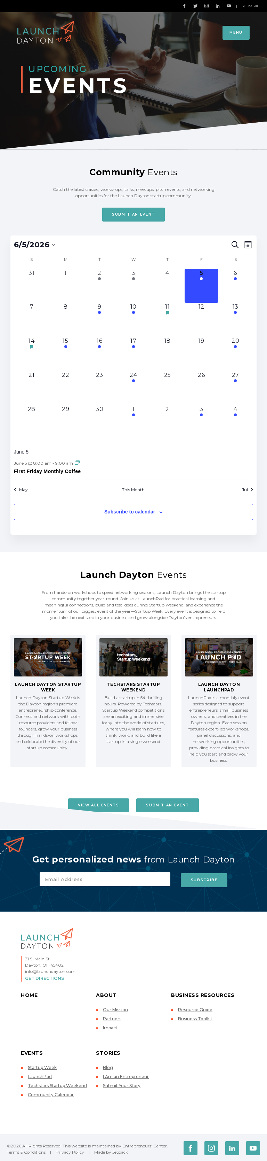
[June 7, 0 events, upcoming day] (32, 320)
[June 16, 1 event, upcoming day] (99, 354)
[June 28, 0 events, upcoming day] (32, 422)
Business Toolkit (195, 1017)
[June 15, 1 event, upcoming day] (66, 354)
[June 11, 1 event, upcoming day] (168, 320)
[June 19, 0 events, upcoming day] (202, 354)
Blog (108, 1066)
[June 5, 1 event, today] (202, 286)
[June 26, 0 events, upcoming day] (202, 388)
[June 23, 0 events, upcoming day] (99, 388)
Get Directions (44, 977)
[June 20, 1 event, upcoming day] (235, 354)
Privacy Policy (70, 1150)
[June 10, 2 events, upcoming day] (133, 320)
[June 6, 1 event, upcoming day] (235, 286)
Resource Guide (195, 1008)
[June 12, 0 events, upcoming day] (202, 320)
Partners (112, 1017)
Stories (108, 1051)
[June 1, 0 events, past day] (66, 286)
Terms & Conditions (26, 1150)
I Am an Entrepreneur (126, 1075)
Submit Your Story (121, 1084)
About (106, 994)
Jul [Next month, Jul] (247, 489)
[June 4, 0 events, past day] (168, 286)
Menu (236, 32)
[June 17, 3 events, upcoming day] (133, 354)
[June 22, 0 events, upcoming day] (66, 388)
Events (32, 1051)
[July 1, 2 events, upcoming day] (133, 422)
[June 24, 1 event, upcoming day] (133, 388)
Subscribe (252, 6)
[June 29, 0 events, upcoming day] (66, 422)
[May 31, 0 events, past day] (32, 286)
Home (29, 994)
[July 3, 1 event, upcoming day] (202, 422)
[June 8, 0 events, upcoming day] (66, 320)
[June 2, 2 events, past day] (99, 286)
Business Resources (202, 994)
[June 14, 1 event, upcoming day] (32, 354)
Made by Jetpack (111, 1150)
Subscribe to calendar (129, 511)
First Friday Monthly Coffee (47, 471)
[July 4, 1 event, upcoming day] (235, 422)
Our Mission (115, 1008)
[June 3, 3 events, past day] (133, 286)
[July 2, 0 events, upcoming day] (168, 422)
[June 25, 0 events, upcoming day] (168, 388)
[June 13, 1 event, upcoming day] (235, 320)
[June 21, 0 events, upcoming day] (32, 388)
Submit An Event (133, 214)
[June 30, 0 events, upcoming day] (99, 422)
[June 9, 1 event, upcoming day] (99, 320)
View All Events (98, 805)
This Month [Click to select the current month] (133, 489)
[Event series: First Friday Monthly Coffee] (77, 463)
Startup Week (42, 1066)
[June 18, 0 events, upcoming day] (168, 354)
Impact (110, 1026)
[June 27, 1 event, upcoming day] (235, 388)
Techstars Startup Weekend (57, 1084)
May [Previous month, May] (21, 489)
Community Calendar (51, 1093)
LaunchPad (40, 1075)
